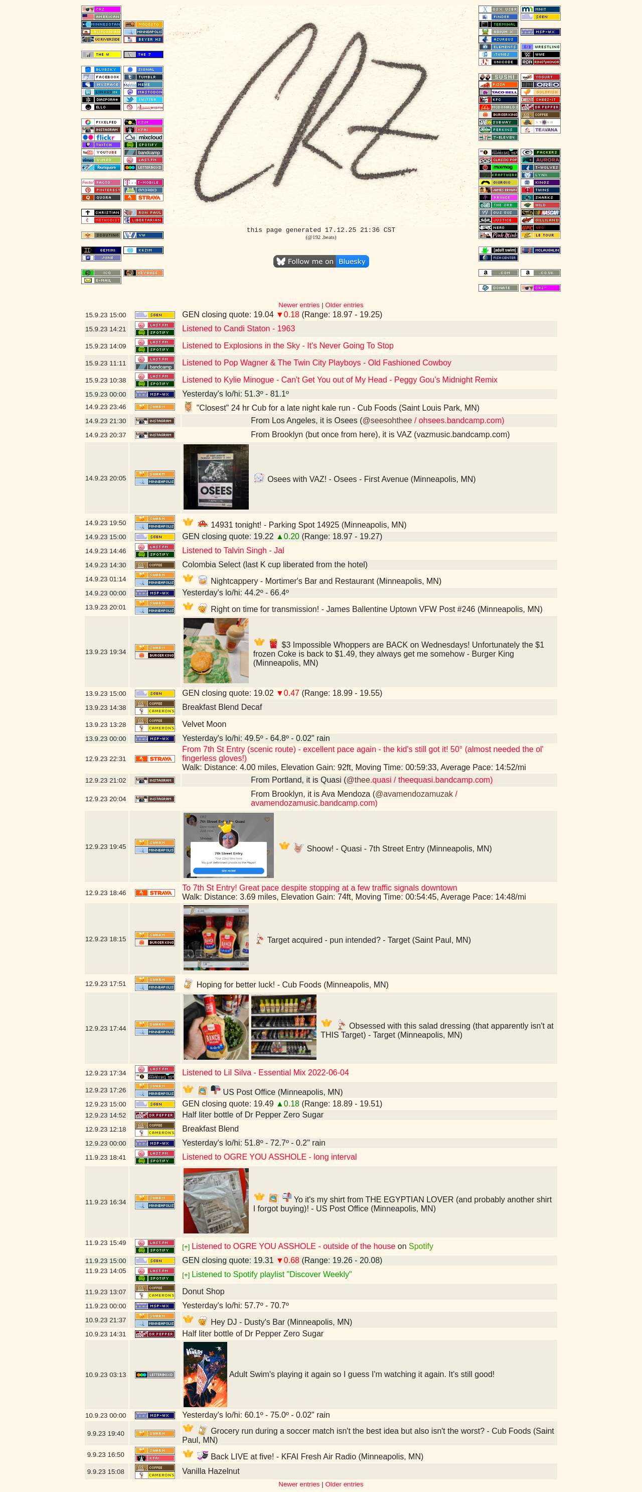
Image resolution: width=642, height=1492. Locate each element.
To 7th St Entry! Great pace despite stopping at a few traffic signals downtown (319, 888)
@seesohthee (387, 420)
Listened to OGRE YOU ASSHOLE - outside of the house (293, 1246)
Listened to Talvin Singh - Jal (233, 550)
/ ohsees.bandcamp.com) (458, 420)
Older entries (344, 305)
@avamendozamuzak (414, 794)
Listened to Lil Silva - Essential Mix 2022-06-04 (265, 1072)
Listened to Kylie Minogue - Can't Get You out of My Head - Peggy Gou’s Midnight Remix (340, 380)
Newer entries (298, 305)
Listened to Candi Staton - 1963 (238, 328)
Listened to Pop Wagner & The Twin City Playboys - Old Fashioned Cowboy (316, 362)
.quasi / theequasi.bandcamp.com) (431, 780)
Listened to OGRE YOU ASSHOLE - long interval (269, 1157)
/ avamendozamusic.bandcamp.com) (354, 798)
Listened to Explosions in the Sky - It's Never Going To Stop (288, 345)
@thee (358, 780)
